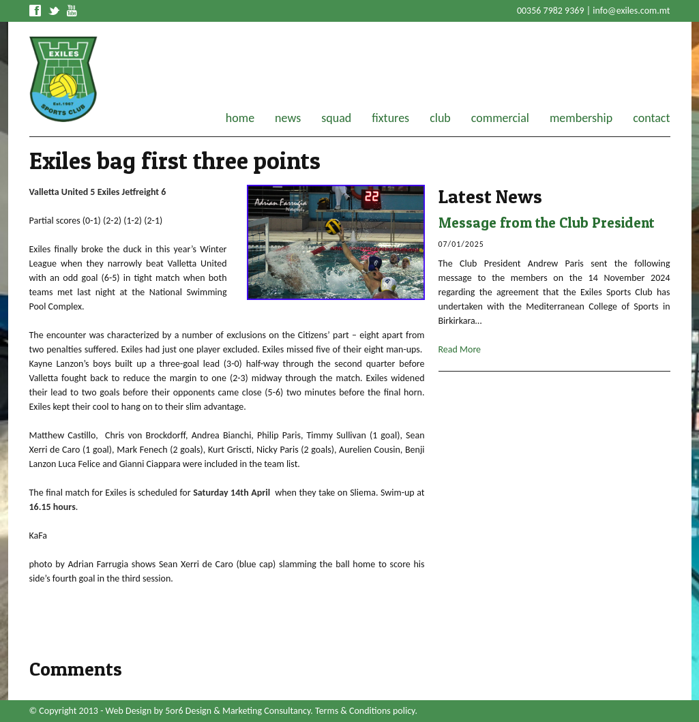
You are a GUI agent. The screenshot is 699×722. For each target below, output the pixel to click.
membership (581, 118)
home (240, 118)
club (440, 118)
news (288, 118)
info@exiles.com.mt (631, 10)
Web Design (129, 711)
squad (336, 118)
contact (651, 118)
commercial (500, 118)
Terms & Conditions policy (365, 711)
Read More (459, 349)
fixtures (390, 118)
